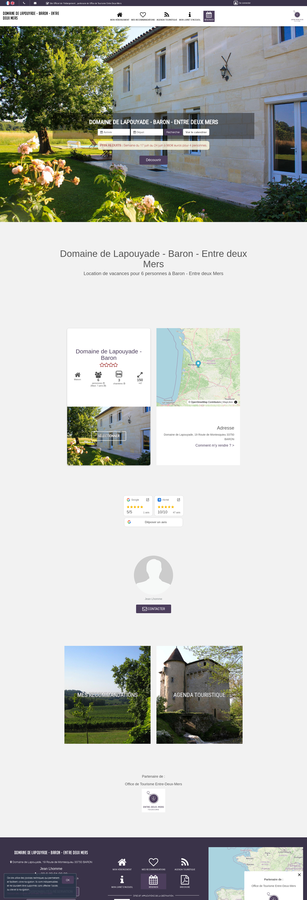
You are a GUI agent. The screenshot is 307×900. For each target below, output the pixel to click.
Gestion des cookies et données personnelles (29, 893)
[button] (196, 132)
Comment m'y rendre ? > (214, 445)
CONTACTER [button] (153, 609)
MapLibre (228, 402)
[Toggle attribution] (235, 402)
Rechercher (173, 132)
